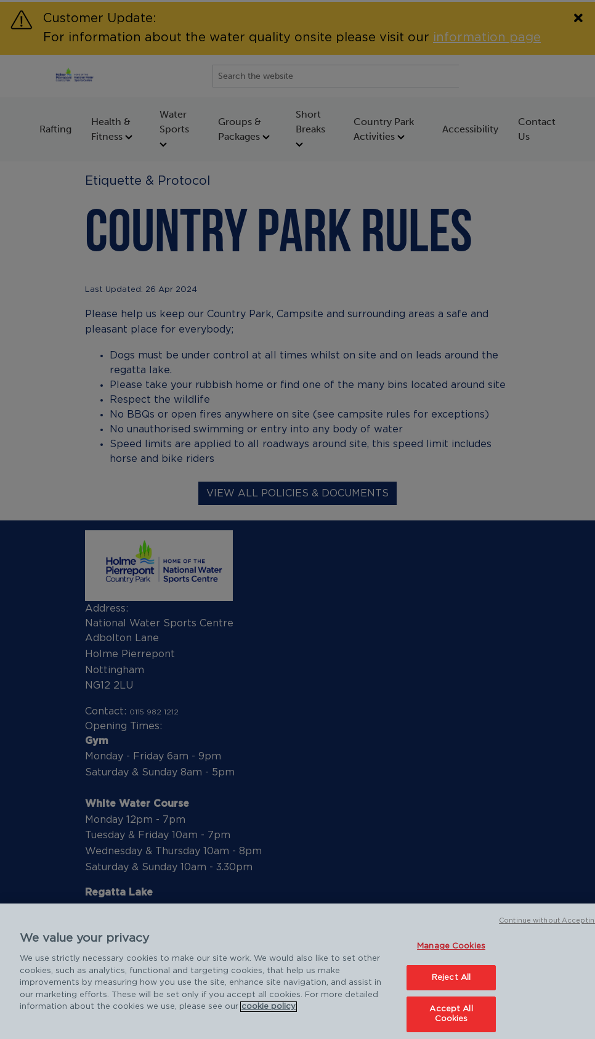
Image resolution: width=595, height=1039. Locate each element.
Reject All (451, 983)
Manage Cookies (451, 952)
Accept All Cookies (450, 1020)
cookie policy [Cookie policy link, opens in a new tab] (268, 1013)
